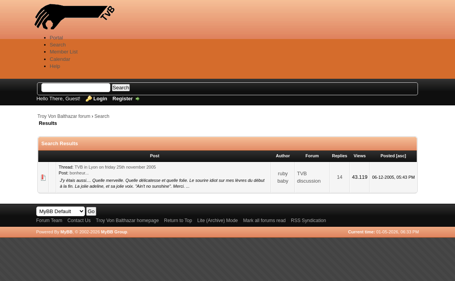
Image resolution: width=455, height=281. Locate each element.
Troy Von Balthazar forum (63, 116)
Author (283, 155)
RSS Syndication (308, 220)
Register (123, 98)
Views (360, 155)
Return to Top (178, 220)
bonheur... (79, 173)
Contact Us (78, 220)
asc (400, 155)
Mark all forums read (264, 220)
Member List (64, 52)
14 (339, 177)
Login (100, 98)
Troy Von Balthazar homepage (127, 220)
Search (58, 45)
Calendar (60, 59)
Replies (339, 155)
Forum (312, 155)
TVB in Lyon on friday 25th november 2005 (115, 167)
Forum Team (49, 220)
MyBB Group (114, 231)
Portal (56, 38)
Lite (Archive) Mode (217, 220)
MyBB (66, 231)
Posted (388, 155)
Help (55, 66)
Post (154, 155)
